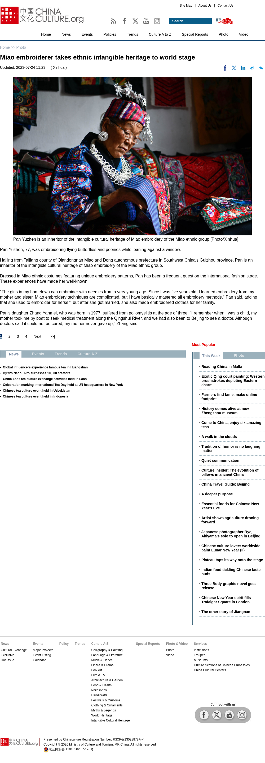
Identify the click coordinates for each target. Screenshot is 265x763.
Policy (64, 644)
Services (200, 644)
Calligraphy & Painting (106, 650)
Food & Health (101, 685)
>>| (52, 336)
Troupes (199, 655)
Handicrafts (99, 695)
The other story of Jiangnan (225, 612)
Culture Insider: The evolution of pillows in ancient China (229, 472)
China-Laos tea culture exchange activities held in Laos (45, 379)
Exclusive (7, 655)
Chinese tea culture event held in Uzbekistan (36, 390)
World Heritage (101, 715)
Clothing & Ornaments (106, 705)
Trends (132, 34)
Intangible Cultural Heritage (110, 720)
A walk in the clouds (219, 437)
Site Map (186, 5)
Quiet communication (220, 460)
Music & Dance (102, 660)
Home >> (8, 47)
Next (37, 336)
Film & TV (98, 675)
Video (244, 34)
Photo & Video (177, 644)
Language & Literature (107, 655)
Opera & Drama (102, 665)
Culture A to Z (160, 34)
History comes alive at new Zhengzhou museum (225, 410)
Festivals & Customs (105, 700)
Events (87, 34)
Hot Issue (7, 660)
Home (46, 34)
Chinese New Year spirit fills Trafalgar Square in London (226, 600)
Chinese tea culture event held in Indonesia (35, 396)
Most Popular (203, 344)
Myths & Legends (103, 710)
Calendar (39, 660)
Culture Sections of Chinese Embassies (222, 665)
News (66, 34)
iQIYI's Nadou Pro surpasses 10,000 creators (36, 373)
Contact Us (225, 5)
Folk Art (96, 670)
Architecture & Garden (107, 680)
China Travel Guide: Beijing (225, 484)
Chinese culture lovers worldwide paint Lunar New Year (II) (230, 548)
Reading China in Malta (221, 366)
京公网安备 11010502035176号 (71, 749)
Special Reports (195, 34)
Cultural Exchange (14, 650)
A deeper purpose (217, 494)
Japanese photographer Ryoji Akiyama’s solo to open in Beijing (230, 534)
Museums (200, 660)
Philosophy (99, 690)
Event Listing (42, 655)
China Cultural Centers (210, 670)
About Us (204, 5)
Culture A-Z (99, 644)
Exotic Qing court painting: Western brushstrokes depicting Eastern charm (233, 380)
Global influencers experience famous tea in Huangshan (45, 367)
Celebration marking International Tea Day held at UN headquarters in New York (63, 385)
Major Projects (43, 650)
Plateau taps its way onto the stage (232, 560)
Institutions (201, 650)
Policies (109, 34)
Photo (223, 34)
